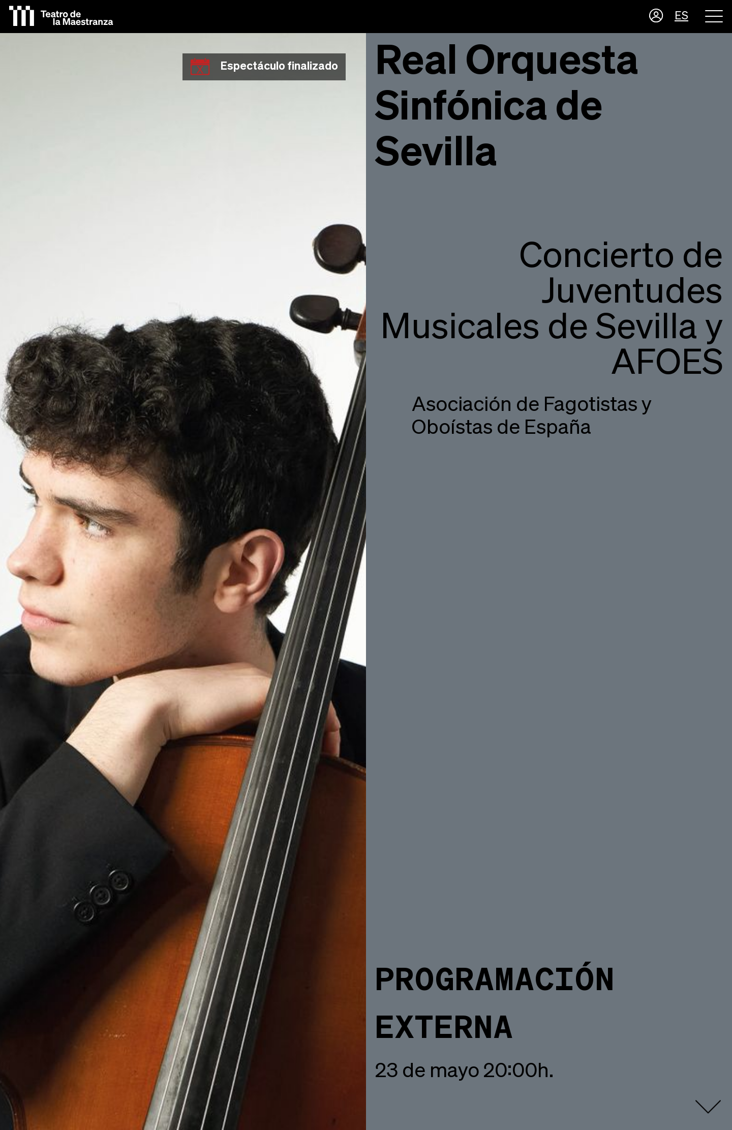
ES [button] (681, 16)
